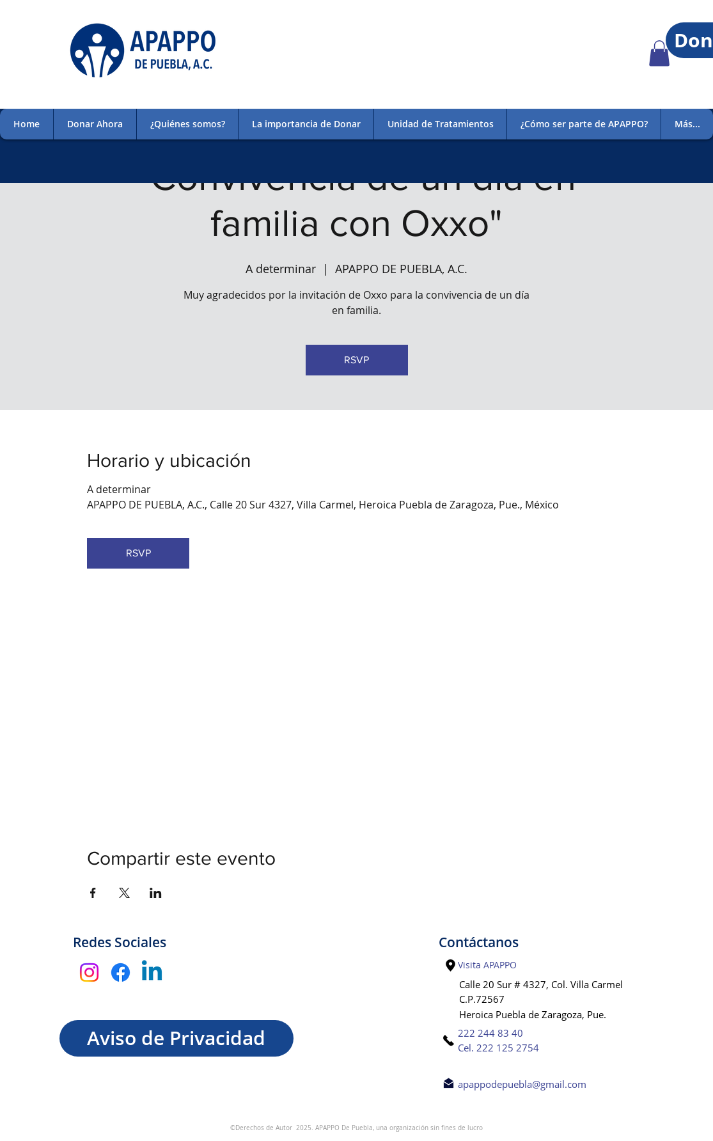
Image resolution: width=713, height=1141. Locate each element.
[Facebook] (120, 972)
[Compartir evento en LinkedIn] (156, 893)
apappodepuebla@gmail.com (522, 1084)
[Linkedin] (151, 972)
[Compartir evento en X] (124, 893)
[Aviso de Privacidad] (176, 1038)
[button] (659, 53)
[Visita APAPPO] (487, 964)
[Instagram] (89, 972)
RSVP (356, 359)
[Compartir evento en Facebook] (93, 893)
